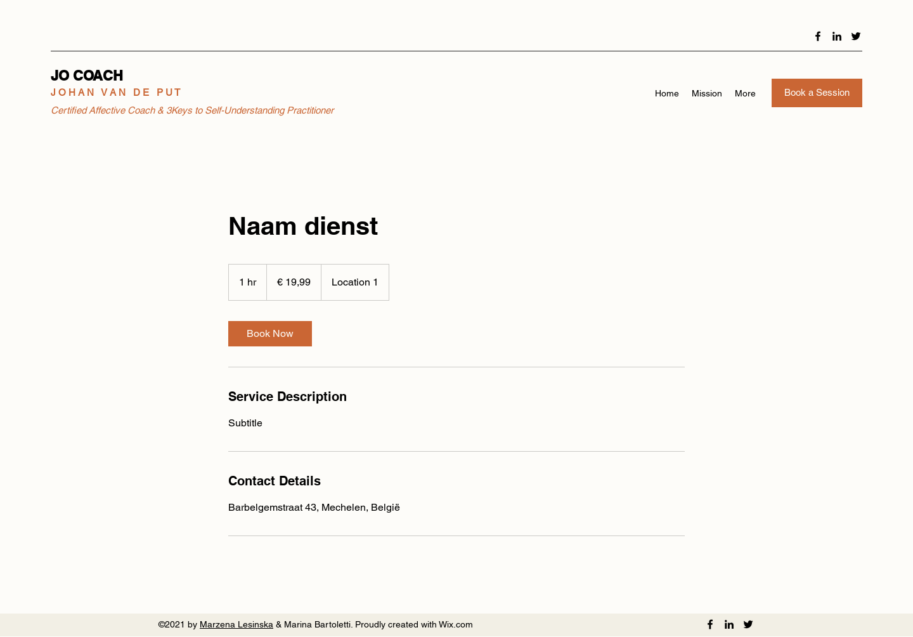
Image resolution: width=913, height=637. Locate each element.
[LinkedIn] (837, 36)
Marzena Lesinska (236, 624)
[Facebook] (818, 36)
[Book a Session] (817, 93)
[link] (270, 333)
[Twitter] (856, 36)
